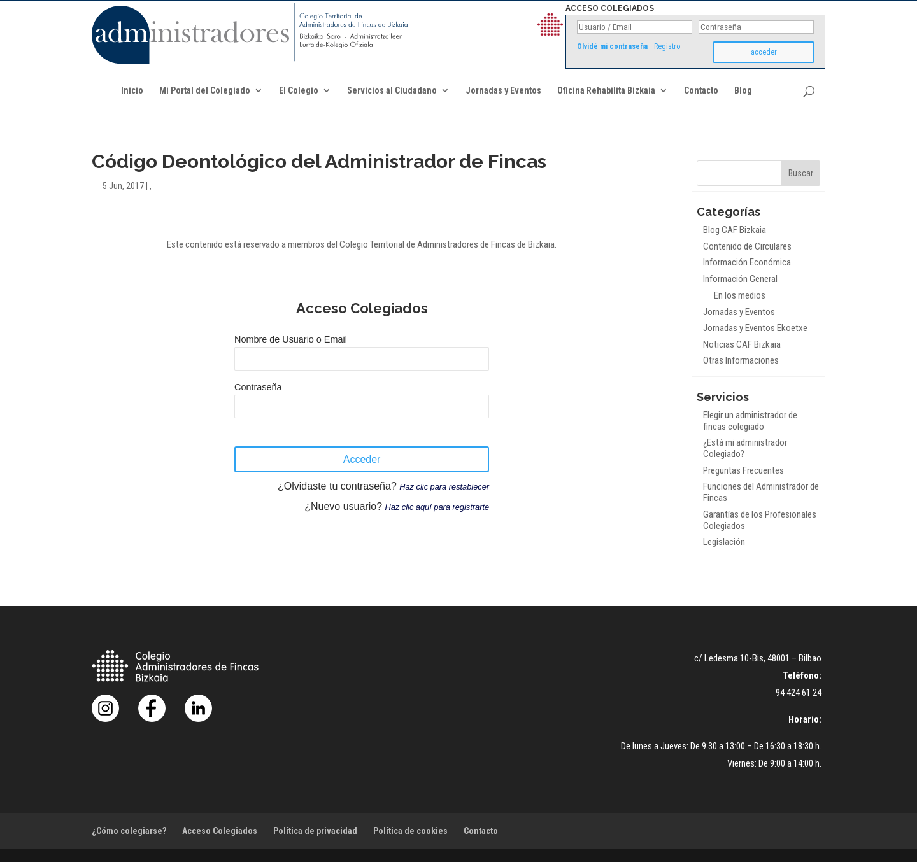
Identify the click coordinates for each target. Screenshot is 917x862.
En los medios (739, 295)
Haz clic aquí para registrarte (437, 507)
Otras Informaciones (741, 360)
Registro (667, 46)
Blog (743, 90)
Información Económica (747, 262)
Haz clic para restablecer (444, 486)
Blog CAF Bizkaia (734, 230)
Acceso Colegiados (219, 831)
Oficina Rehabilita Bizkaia (606, 90)
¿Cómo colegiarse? (129, 831)
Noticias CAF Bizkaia (742, 344)
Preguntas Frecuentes (743, 470)
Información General (740, 279)
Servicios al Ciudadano (392, 90)
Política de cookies (410, 831)
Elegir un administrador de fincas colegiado (750, 420)
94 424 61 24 (798, 692)
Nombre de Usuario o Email (290, 339)
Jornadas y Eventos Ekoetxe (755, 328)
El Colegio (298, 90)
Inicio (132, 90)
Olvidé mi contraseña (612, 46)
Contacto (701, 90)
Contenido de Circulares (747, 246)
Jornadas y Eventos (503, 90)
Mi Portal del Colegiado (204, 90)
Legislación (724, 542)
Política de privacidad (315, 831)
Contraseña (257, 387)
